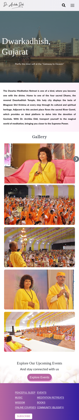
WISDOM (20, 402)
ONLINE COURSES (25, 407)
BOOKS (41, 402)
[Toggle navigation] (72, 5)
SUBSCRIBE (23, 416)
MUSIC (19, 397)
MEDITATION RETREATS (50, 397)
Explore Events (39, 377)
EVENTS (41, 392)
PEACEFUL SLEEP (25, 392)
